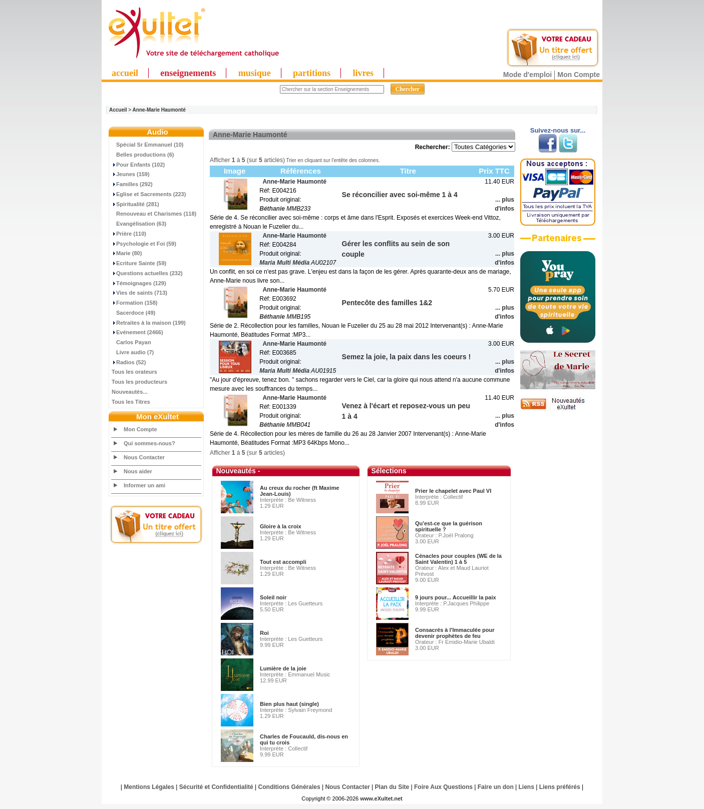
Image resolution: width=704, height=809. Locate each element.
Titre (408, 171)
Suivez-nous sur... (558, 130)
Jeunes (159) (131, 174)
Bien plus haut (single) (289, 704)
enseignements (188, 73)
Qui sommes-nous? (149, 443)
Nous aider (138, 471)
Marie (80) (127, 253)
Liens (526, 786)
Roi (264, 633)
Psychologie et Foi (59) (144, 244)
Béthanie (272, 208)
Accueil (118, 110)
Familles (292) (132, 184)
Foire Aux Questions (443, 786)
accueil (125, 73)
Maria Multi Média (284, 262)
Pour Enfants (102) (138, 165)
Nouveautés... (130, 392)
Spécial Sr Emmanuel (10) (148, 145)
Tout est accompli (283, 562)
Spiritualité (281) (135, 204)
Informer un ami (144, 485)
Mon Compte (578, 75)
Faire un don (496, 786)
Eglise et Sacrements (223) (149, 194)
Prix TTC (494, 171)
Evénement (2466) (137, 332)
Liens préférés (559, 786)
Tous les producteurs (139, 382)
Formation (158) (135, 303)
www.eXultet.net (381, 798)
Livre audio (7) (133, 352)
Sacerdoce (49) (133, 313)
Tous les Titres (131, 402)
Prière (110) (129, 234)
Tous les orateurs (134, 372)
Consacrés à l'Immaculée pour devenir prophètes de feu (455, 633)
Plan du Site (392, 786)
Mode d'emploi (527, 75)
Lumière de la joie (283, 668)
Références (300, 171)
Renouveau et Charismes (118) (154, 214)
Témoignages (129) (139, 283)
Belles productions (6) (143, 155)
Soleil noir (273, 597)
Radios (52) (129, 362)
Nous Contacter (144, 457)
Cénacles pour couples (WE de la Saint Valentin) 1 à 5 (458, 559)
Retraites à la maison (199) (149, 323)
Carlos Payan (131, 342)
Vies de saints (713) (139, 293)
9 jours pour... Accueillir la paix (455, 597)
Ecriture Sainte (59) (139, 263)
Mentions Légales (149, 786)
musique (254, 73)
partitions (311, 73)
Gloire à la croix (280, 526)
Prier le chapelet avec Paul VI (453, 491)
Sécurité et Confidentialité (216, 786)
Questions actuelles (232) (147, 273)
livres (363, 73)
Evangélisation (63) (139, 224)
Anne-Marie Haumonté (159, 110)
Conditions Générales (289, 786)
